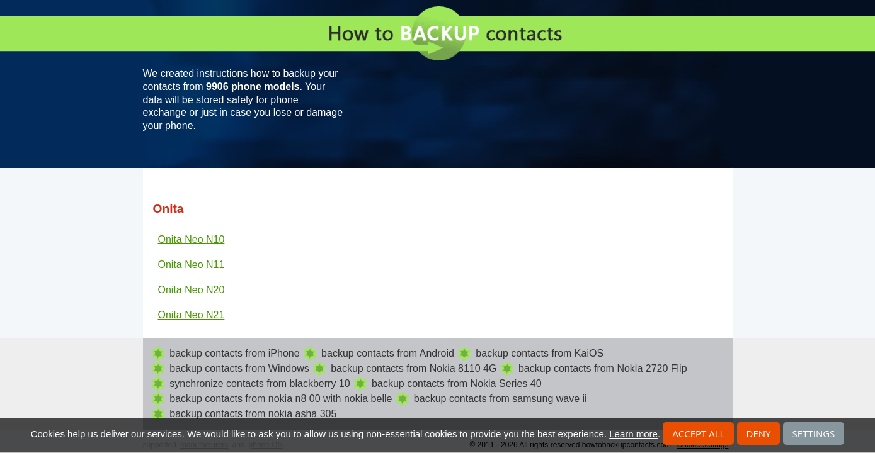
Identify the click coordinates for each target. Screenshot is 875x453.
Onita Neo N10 (191, 239)
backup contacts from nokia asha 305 (252, 413)
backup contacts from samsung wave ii (500, 398)
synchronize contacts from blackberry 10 (259, 383)
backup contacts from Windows (239, 368)
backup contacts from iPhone (234, 353)
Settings (813, 433)
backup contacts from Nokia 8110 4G (413, 368)
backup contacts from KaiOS (539, 353)
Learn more (633, 433)
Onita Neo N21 (191, 315)
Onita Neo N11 (191, 264)
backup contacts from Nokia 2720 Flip (602, 368)
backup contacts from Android (387, 353)
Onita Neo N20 (191, 289)
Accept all (698, 433)
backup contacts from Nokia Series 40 (456, 383)
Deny (758, 433)
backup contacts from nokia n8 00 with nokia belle (280, 398)
